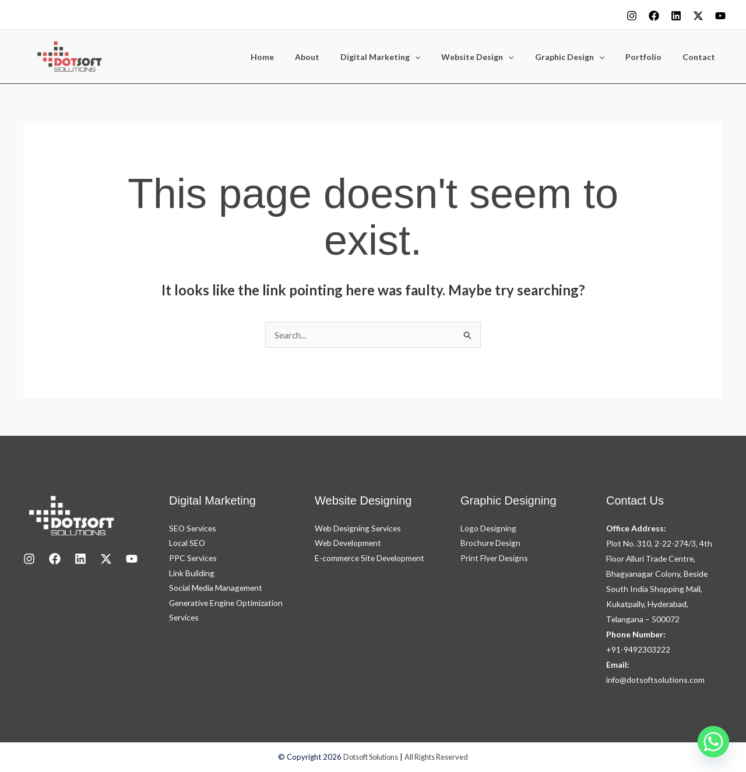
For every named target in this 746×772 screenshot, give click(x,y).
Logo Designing (488, 528)
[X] (698, 15)
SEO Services (193, 528)
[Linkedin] (676, 15)
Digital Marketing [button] (401, 57)
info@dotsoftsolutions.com (656, 680)
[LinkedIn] (80, 559)
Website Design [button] (494, 57)
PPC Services (193, 558)
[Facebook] (654, 15)
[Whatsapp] (713, 741)
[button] (436, 57)
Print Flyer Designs (494, 558)
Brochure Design (491, 543)
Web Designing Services (359, 528)
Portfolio (650, 57)
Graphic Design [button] (581, 57)
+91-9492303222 (79, 14)
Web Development (349, 543)
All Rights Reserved (438, 757)
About (333, 57)
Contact (701, 57)
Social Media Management (216, 589)
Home (292, 57)
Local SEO (187, 543)
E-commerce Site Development (371, 558)
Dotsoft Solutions (370, 757)
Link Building (191, 574)
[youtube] (720, 15)
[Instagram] (632, 15)
